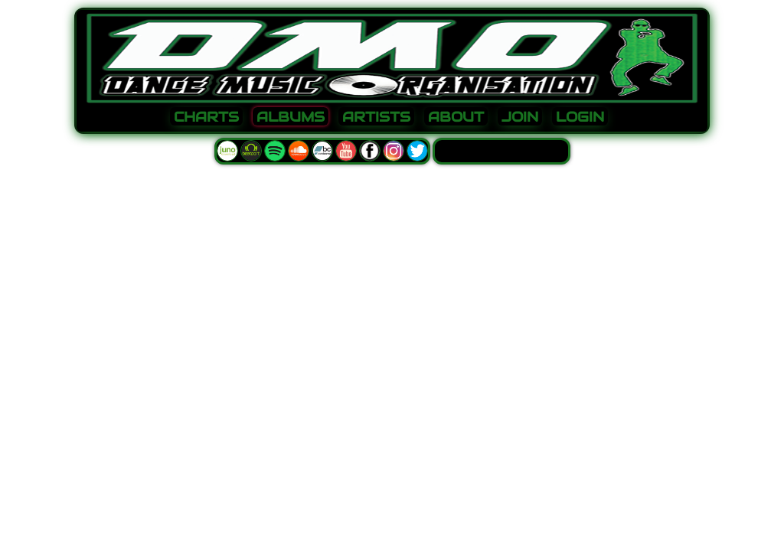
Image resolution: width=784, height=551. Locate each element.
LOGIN (580, 117)
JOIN (519, 117)
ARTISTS (376, 117)
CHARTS (206, 117)
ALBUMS (290, 117)
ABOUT (456, 117)
